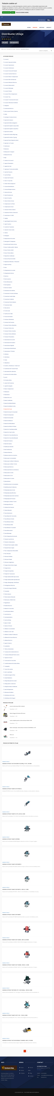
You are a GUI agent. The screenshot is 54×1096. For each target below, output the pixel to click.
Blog (30, 1073)
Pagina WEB (14, 42)
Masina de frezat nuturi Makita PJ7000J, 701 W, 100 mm (17, 763)
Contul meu (42, 20)
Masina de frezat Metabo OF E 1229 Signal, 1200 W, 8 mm (17, 990)
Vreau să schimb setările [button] (22, 12)
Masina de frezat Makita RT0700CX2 (12, 788)
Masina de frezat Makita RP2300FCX (11, 864)
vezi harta (39, 1069)
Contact (48, 27)
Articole (41, 27)
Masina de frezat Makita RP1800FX (11, 914)
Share (5, 42)
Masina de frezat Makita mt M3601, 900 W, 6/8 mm (15, 939)
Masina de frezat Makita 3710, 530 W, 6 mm (13, 814)
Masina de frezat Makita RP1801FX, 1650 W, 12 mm (15, 889)
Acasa (29, 27)
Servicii (21, 1070)
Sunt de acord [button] (6, 12)
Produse (35, 27)
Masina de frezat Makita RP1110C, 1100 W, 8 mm (14, 1015)
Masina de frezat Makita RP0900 (11, 839)
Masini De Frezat (25, 49)
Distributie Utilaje (11, 49)
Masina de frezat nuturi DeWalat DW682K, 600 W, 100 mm (17, 1040)
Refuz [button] (12, 12)
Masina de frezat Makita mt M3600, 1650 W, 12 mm (15, 965)
